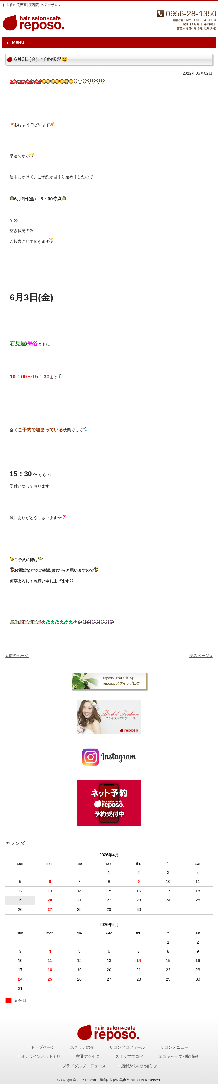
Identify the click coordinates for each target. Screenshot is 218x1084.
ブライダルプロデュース (84, 1066)
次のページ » (201, 655)
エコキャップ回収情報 (178, 1056)
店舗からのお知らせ (139, 1066)
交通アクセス (88, 1056)
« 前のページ (17, 655)
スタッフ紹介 (82, 1047)
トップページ (43, 1047)
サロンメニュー (174, 1047)
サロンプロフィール (127, 1047)
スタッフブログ (129, 1056)
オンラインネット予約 (41, 1056)
